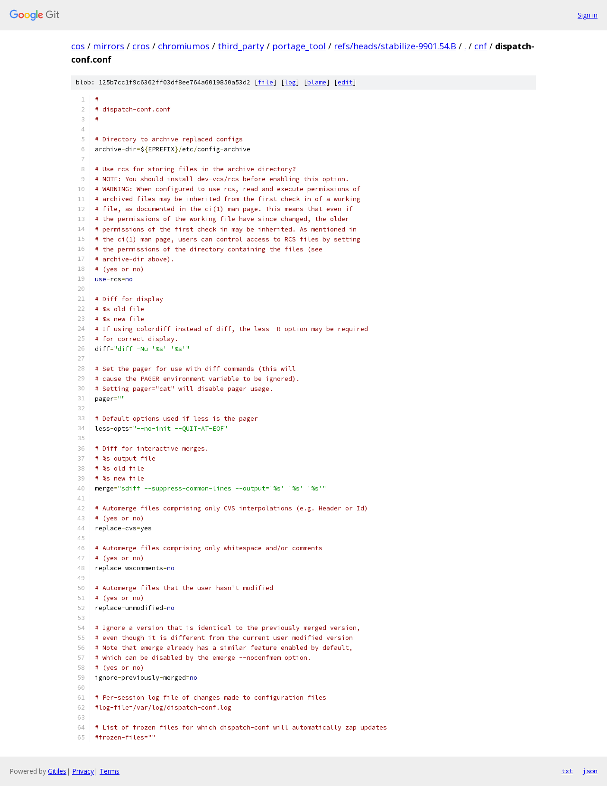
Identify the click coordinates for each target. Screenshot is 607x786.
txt (567, 771)
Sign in (588, 14)
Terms (110, 771)
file (265, 82)
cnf (480, 46)
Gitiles (57, 771)
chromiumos (184, 46)
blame (316, 82)
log (290, 82)
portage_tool (299, 46)
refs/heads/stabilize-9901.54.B (395, 46)
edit (345, 82)
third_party (241, 46)
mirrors (108, 46)
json (590, 771)
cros (141, 46)
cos (78, 46)
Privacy (83, 771)
